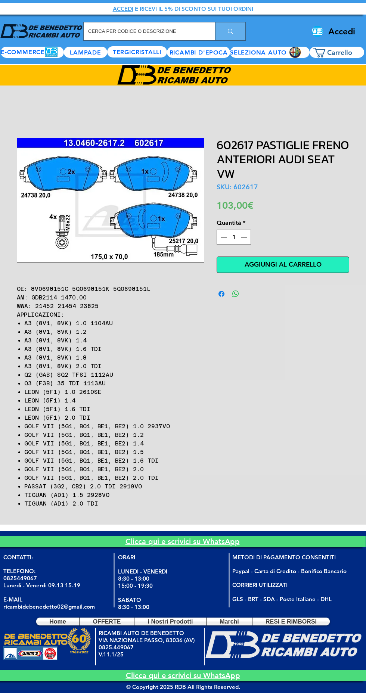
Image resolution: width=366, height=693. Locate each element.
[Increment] (244, 237)
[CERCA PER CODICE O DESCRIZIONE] (143, 31)
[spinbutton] (233, 237)
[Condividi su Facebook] (221, 293)
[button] (270, 52)
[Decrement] (223, 237)
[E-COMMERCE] (32, 52)
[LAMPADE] (85, 52)
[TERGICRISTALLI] (137, 52)
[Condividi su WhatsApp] (235, 293)
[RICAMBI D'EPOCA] (198, 52)
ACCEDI (123, 8)
